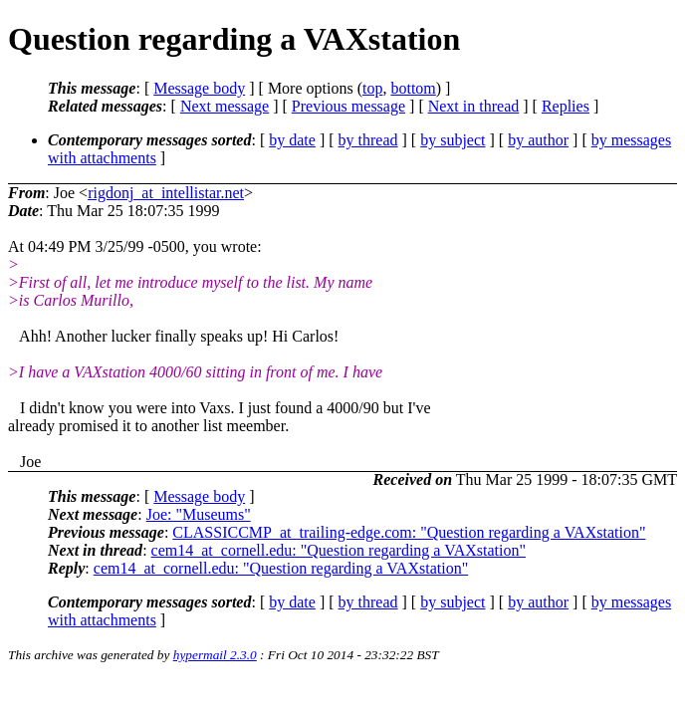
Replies (565, 106)
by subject (452, 139)
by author (538, 139)
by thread (368, 139)
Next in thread (474, 106)
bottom (412, 88)
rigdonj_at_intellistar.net (166, 192)
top (372, 88)
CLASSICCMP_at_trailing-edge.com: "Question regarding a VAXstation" (408, 532)
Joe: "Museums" (198, 514)
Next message (224, 106)
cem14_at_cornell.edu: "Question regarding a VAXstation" (338, 550)
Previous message (348, 106)
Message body (199, 88)
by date (292, 139)
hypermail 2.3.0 (215, 654)
